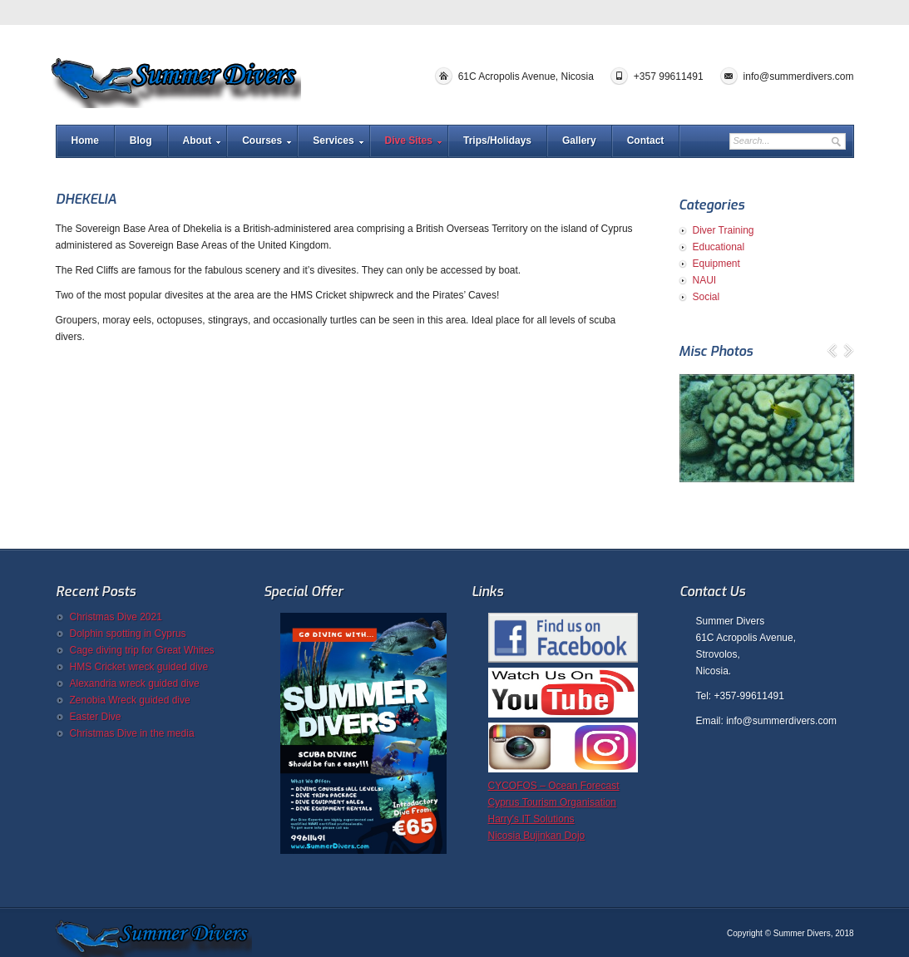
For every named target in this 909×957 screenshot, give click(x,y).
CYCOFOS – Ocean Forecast (554, 786)
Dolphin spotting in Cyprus (128, 633)
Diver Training (723, 230)
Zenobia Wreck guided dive (130, 700)
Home (85, 140)
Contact (645, 140)
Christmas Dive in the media (132, 733)
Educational (719, 247)
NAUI (705, 280)
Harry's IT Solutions (531, 819)
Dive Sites (408, 140)
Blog (141, 140)
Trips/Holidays (497, 140)
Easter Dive (95, 717)
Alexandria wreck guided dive (135, 683)
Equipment (716, 263)
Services (333, 140)
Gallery (579, 140)
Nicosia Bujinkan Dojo (536, 835)
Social (706, 297)
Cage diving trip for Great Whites (142, 650)
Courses (262, 140)
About (197, 140)
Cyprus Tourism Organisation (552, 802)
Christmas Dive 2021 (116, 617)
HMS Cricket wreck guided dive (139, 667)
